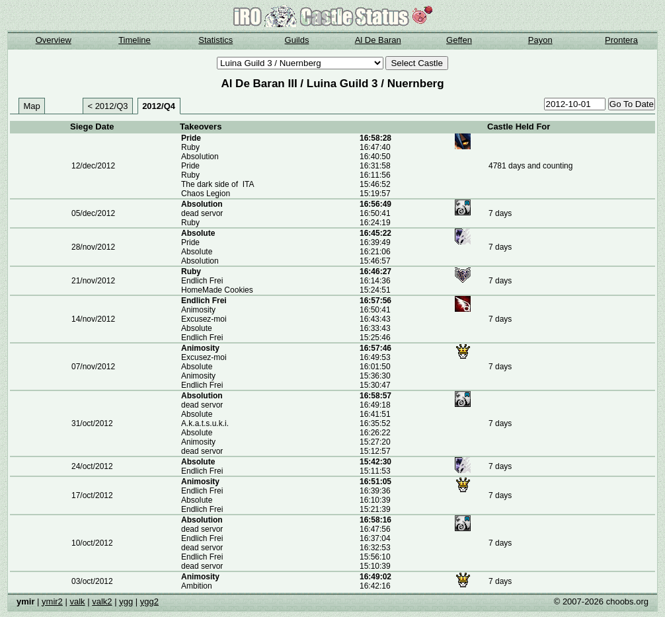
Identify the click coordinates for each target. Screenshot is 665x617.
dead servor (202, 213)
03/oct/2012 (92, 581)
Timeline (134, 40)
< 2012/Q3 (107, 106)
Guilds (297, 40)
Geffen (459, 40)
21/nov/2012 (93, 280)
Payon (540, 40)
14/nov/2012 (93, 319)
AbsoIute (198, 233)
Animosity (198, 309)
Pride (191, 138)
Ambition (196, 586)
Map (32, 106)
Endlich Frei (202, 280)
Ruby (190, 147)
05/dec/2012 (93, 213)
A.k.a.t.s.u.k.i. (205, 423)
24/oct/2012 (92, 466)
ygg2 (149, 601)
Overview (53, 40)
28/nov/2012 (93, 247)
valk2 (102, 601)
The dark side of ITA (217, 184)
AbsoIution (200, 156)
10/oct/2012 (92, 543)
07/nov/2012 (93, 366)
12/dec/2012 (93, 165)
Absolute (196, 328)
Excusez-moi (204, 319)
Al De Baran (378, 40)
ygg (126, 601)
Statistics (215, 40)
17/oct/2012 (92, 495)
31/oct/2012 (92, 423)
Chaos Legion (205, 193)
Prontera (621, 40)
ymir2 (52, 601)
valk (77, 601)
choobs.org (627, 601)
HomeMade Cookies (217, 290)
